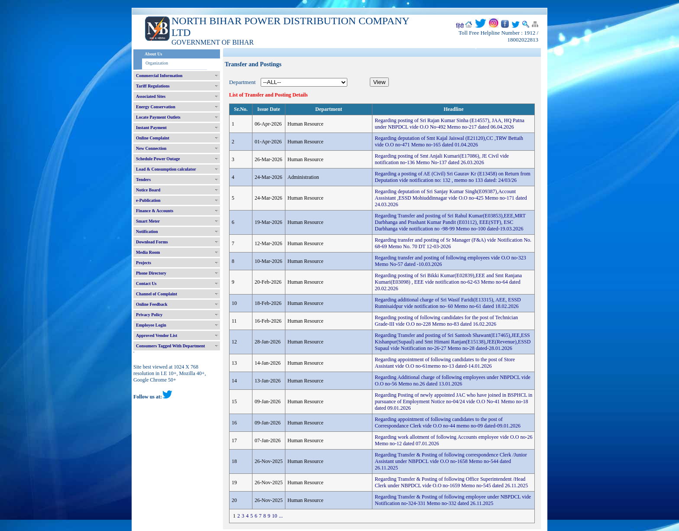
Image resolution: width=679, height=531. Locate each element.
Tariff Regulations (153, 86)
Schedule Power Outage (158, 158)
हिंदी (460, 26)
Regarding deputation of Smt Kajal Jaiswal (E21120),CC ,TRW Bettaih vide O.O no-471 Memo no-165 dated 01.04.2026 (449, 141)
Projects (143, 262)
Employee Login (151, 325)
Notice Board (148, 190)
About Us (153, 54)
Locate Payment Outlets (158, 117)
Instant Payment (151, 127)
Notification (147, 231)
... (281, 516)
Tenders (143, 179)
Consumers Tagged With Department (170, 345)
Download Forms (152, 242)
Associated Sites (150, 96)
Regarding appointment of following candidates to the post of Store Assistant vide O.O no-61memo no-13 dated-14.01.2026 (445, 362)
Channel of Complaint (156, 293)
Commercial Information (159, 75)
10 (274, 516)
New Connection (151, 148)
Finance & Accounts (154, 210)
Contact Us (146, 283)
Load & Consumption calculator (166, 169)
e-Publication (148, 200)
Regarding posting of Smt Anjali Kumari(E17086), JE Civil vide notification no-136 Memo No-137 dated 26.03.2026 (442, 159)
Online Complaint (152, 138)
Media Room (148, 252)
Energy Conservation (155, 106)
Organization (157, 63)
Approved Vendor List (156, 335)
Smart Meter (148, 221)
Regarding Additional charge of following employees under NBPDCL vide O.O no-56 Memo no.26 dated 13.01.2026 (452, 380)
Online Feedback (152, 304)
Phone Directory (151, 273)
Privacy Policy (149, 314)
